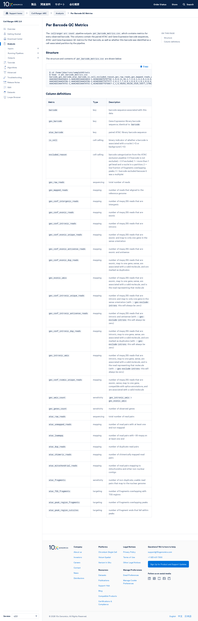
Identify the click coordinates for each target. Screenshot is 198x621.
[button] (38, 48)
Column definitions (172, 41)
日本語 (188, 616)
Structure (168, 37)
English (173, 616)
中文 (180, 616)
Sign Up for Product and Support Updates (168, 564)
